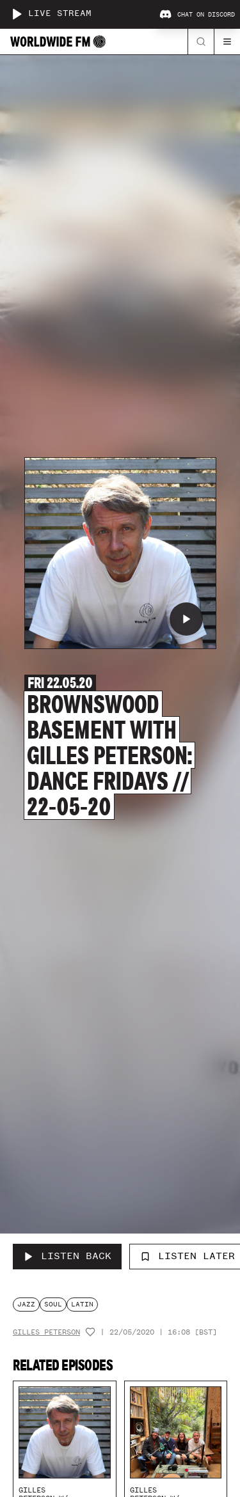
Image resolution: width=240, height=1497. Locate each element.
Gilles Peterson (46, 1332)
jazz (26, 1304)
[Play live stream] (16, 14)
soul (53, 1304)
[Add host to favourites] (90, 1332)
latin (82, 1304)
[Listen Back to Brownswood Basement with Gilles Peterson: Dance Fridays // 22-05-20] (67, 1256)
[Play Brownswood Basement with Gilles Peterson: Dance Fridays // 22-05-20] (186, 619)
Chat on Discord (197, 14)
